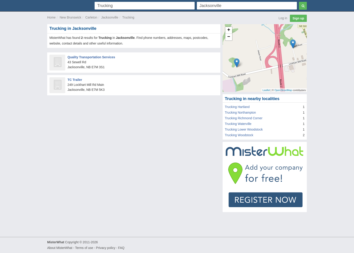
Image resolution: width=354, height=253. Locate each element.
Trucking (128, 17)
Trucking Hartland (237, 107)
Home (51, 17)
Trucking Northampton (240, 112)
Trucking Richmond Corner (244, 118)
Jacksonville (109, 17)
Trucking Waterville (238, 124)
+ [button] (228, 30)
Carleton (91, 17)
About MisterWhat (59, 248)
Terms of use (84, 248)
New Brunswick (70, 17)
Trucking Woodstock (239, 135)
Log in (283, 18)
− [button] (228, 37)
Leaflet (266, 90)
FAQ (121, 248)
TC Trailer (75, 80)
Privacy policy (105, 248)
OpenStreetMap (283, 90)
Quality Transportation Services (91, 57)
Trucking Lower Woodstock (244, 129)
